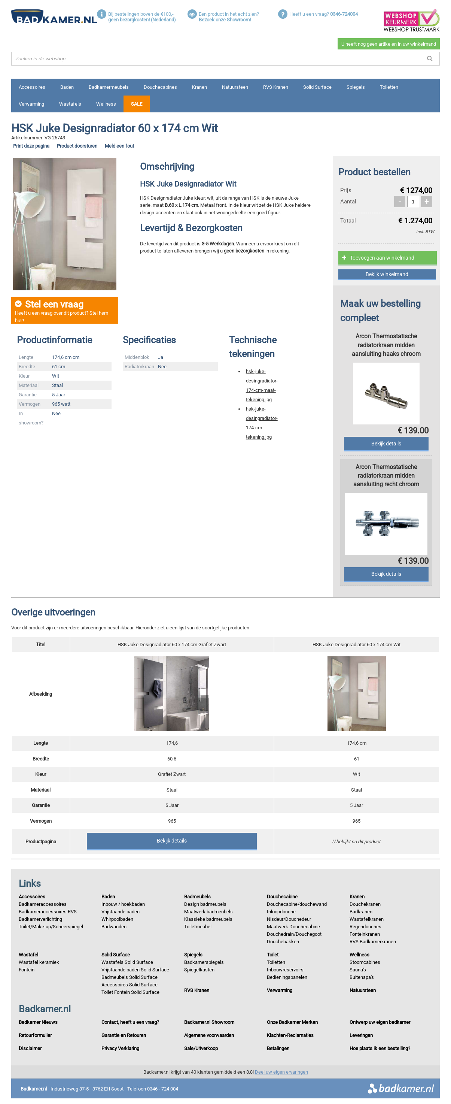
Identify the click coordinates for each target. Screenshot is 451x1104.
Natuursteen (235, 87)
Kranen (199, 87)
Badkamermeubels (109, 87)
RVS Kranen (275, 87)
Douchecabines (160, 87)
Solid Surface (317, 87)
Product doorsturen (77, 146)
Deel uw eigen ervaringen (281, 1072)
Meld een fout (119, 146)
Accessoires (32, 87)
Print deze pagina (31, 146)
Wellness (106, 104)
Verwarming (31, 104)
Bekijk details (172, 841)
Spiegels (356, 87)
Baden (67, 87)
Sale (136, 104)
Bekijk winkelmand (387, 274)
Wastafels (70, 104)
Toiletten (389, 87)
